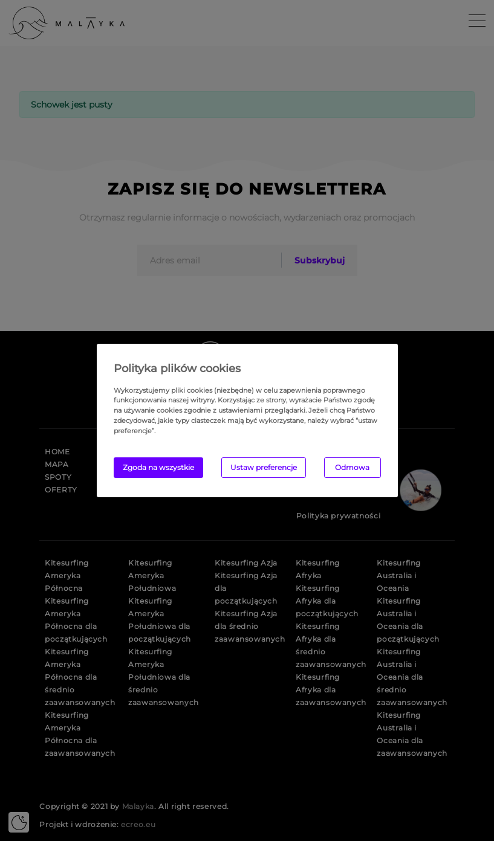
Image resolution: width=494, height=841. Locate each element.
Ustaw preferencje (263, 467)
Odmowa (352, 467)
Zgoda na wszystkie (158, 467)
